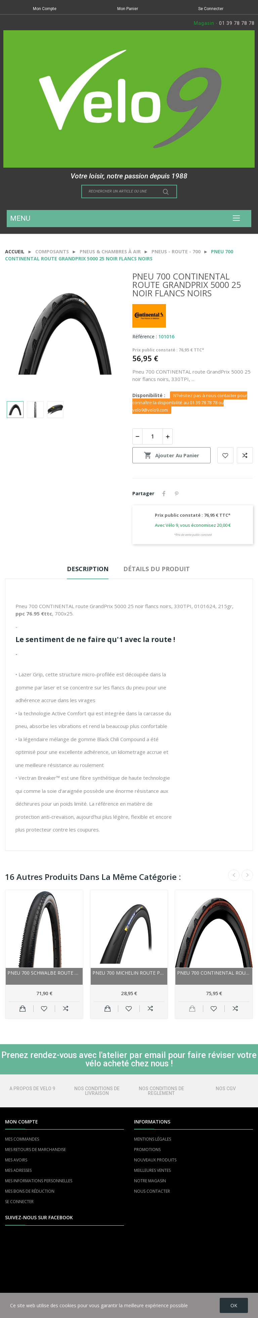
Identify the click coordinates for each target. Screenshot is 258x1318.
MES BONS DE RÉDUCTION (29, 1191)
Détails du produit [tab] (156, 569)
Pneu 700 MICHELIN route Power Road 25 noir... (129, 973)
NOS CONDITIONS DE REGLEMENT (161, 1091)
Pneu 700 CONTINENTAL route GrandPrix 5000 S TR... (214, 973)
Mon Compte (44, 8)
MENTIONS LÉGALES (152, 1139)
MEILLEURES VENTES (152, 1170)
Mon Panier (127, 8)
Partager (164, 493)
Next (247, 875)
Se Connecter (210, 8)
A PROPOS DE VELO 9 (32, 1088)
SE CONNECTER (19, 1201)
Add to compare (245, 455)
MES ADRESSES (18, 1170)
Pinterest (176, 493)
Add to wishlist (225, 455)
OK (233, 1305)
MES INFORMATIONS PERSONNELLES (38, 1181)
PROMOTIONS (147, 1149)
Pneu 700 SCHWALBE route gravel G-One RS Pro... (44, 973)
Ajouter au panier (171, 455)
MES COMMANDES (22, 1139)
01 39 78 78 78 (237, 23)
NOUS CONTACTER (152, 1191)
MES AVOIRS (16, 1160)
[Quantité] (152, 436)
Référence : (144, 336)
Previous (234, 875)
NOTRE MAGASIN (150, 1181)
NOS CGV (226, 1088)
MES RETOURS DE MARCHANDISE (35, 1149)
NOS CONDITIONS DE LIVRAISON (97, 1091)
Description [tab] (88, 569)
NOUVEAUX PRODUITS (155, 1160)
